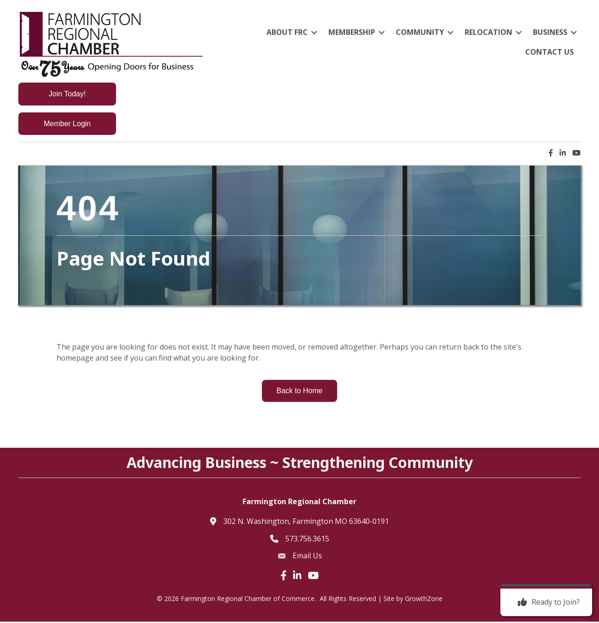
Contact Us (549, 52)
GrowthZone (424, 599)
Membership (351, 32)
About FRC (287, 32)
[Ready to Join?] (546, 602)
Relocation (488, 32)
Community (420, 32)
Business (550, 32)
